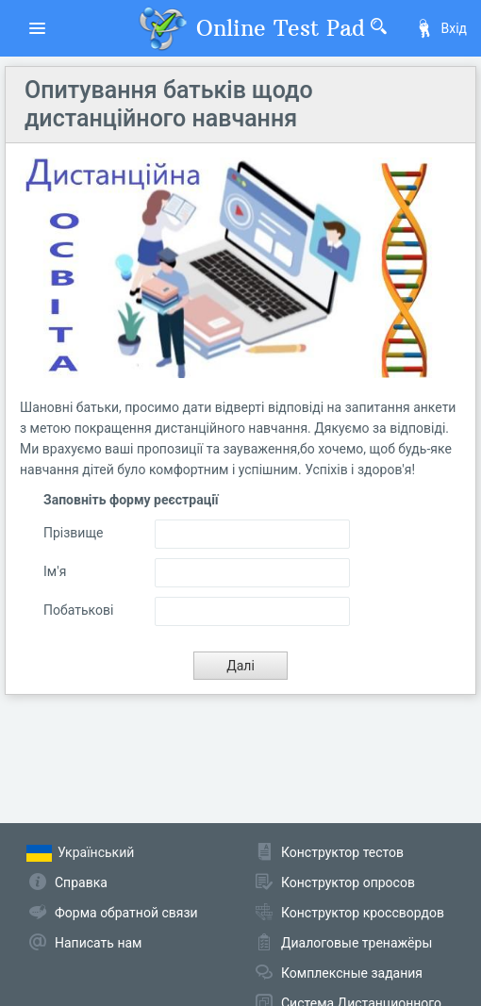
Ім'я (54, 571)
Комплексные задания (352, 973)
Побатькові (78, 610)
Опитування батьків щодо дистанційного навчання (169, 104)
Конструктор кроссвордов (362, 912)
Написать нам (98, 942)
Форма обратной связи (126, 912)
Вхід (441, 28)
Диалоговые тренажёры (356, 942)
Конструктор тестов (342, 852)
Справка (81, 882)
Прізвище (73, 532)
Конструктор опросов (348, 882)
